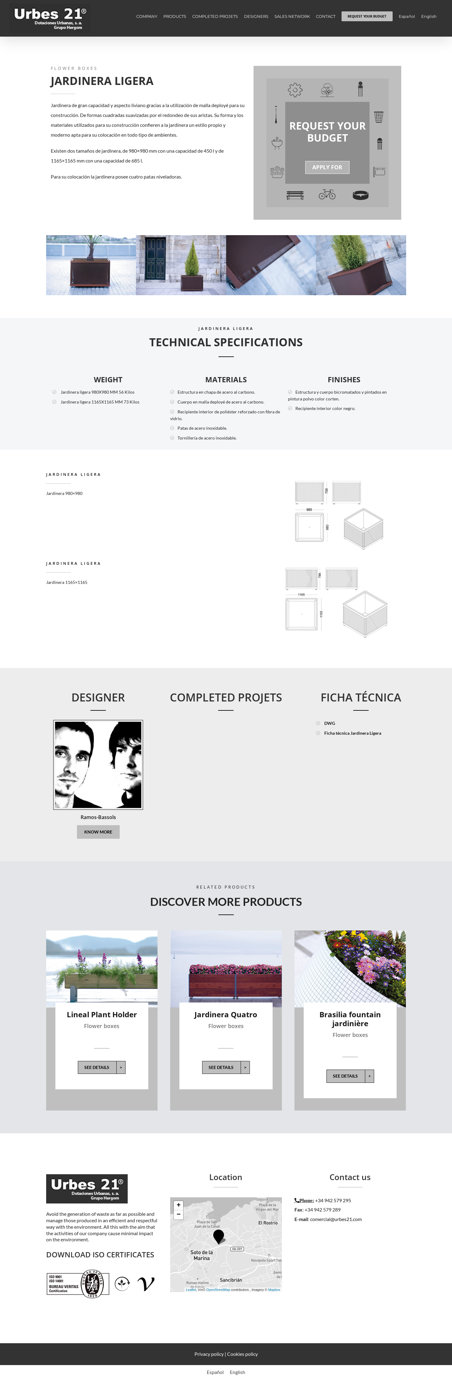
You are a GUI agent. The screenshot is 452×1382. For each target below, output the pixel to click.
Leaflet (191, 1290)
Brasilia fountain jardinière (350, 1018)
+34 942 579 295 (333, 1200)
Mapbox (274, 1290)
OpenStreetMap (218, 1290)
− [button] (179, 1214)
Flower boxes (101, 1026)
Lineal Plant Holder (102, 1014)
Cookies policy (242, 1354)
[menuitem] (407, 16)
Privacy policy (209, 1354)
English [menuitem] (237, 1372)
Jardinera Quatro (225, 1014)
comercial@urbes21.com (336, 1219)
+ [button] (179, 1205)
